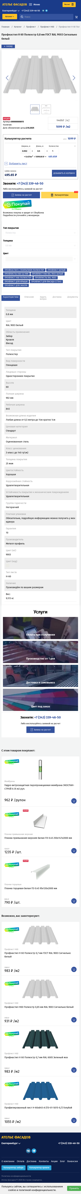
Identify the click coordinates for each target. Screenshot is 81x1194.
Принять (74, 1188)
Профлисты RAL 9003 (45, 277)
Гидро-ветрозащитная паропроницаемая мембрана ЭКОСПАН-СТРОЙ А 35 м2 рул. (39, 787)
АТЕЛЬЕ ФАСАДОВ (16, 1137)
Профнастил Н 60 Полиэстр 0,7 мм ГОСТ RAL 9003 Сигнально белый (37, 955)
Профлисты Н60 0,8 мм (16, 274)
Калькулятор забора (13, 1167)
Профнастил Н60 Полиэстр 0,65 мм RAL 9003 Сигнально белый (39, 1007)
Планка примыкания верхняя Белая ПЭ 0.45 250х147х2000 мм (38, 838)
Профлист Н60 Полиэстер (18, 277)
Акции (54, 1161)
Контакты (44, 1161)
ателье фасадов (14, 4)
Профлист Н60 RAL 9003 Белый (47, 274)
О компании (7, 1161)
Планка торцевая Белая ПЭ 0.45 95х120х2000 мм (30, 888)
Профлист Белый (57, 270)
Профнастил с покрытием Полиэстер (24, 270)
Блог (62, 1161)
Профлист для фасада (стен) (46, 281)
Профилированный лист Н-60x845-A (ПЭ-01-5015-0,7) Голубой (38, 1107)
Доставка (31, 1161)
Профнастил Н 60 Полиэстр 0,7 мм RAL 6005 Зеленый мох (36, 1057)
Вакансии (72, 1161)
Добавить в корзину (64, 173)
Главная (5, 27)
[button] (7, 78)
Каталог (18, 27)
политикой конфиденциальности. (37, 1190)
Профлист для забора (16, 285)
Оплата (20, 1161)
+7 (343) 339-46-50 (31, 10)
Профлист (31, 27)
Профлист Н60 (47, 27)
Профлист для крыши (16, 281)
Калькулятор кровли (39, 1167)
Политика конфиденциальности (16, 1176)
